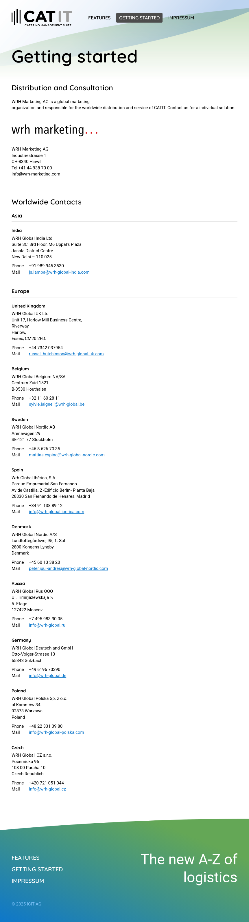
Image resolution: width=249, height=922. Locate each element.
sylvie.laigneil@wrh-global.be (56, 404)
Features (99, 18)
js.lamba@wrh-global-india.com (59, 272)
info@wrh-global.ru (47, 625)
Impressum (181, 18)
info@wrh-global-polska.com (56, 732)
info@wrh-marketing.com (36, 174)
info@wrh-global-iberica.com (56, 511)
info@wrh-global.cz (47, 789)
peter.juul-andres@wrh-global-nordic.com (68, 568)
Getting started (139, 18)
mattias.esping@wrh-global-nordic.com (67, 455)
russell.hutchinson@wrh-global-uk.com (66, 353)
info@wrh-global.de (47, 675)
